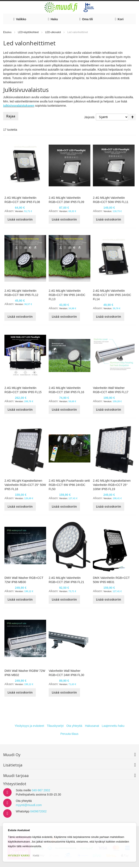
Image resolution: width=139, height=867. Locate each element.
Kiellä (36, 855)
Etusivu (7, 32)
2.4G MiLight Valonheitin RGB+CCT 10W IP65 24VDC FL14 (112, 295)
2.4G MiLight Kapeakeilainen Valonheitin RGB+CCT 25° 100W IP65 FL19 (112, 485)
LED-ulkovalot (53, 32)
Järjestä (89, 117)
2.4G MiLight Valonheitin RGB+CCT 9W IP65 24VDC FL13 (67, 295)
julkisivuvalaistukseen (18, 105)
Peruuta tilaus (69, 733)
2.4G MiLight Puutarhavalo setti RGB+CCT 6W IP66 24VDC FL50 (69, 485)
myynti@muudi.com (29, 805)
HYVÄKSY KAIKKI (18, 855)
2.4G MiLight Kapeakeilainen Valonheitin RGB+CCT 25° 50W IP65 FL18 (25, 485)
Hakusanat (92, 725)
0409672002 (38, 811)
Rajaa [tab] (10, 116)
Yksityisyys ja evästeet (29, 725)
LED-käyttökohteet (28, 32)
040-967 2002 (41, 790)
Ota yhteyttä (74, 725)
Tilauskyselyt (55, 725)
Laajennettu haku (113, 725)
